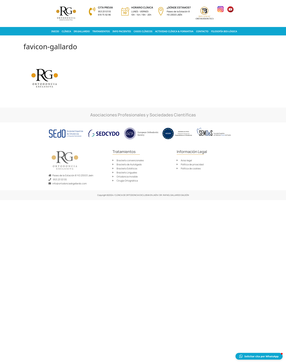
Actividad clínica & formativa (174, 31)
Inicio (55, 31)
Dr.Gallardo (82, 31)
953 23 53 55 (104, 11)
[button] (259, 356)
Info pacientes (122, 31)
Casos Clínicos (143, 31)
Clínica (66, 31)
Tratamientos (101, 31)
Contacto (202, 31)
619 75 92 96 (104, 14)
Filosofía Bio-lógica (224, 31)
